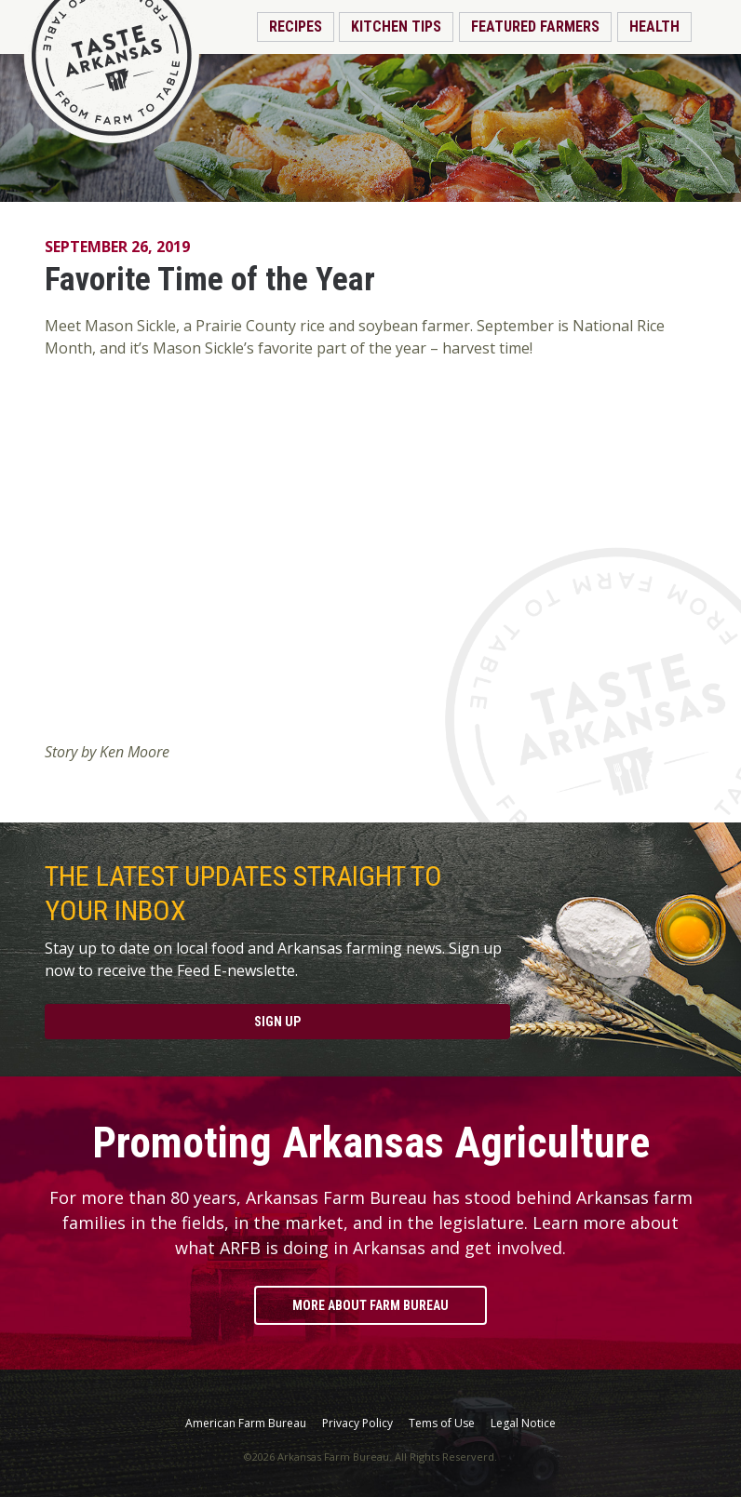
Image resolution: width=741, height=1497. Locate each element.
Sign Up (277, 1021)
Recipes (295, 26)
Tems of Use (442, 1423)
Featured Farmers (535, 26)
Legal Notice (523, 1423)
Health (654, 26)
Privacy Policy (357, 1423)
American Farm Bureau (245, 1423)
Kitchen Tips (396, 26)
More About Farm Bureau (370, 1305)
